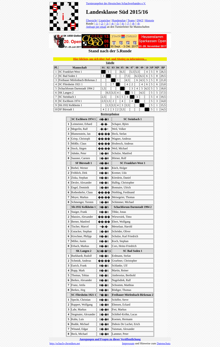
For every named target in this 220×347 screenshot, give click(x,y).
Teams (131, 20)
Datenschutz (163, 343)
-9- (138, 23)
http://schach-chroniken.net (65, 343)
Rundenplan (119, 20)
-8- (133, 23)
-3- (107, 23)
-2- (102, 23)
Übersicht (91, 20)
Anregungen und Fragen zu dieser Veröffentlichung (110, 339)
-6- (122, 23)
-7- (128, 23)
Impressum (128, 343)
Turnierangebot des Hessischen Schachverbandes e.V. (116, 3)
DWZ (140, 20)
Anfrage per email (96, 26)
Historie (149, 20)
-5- (117, 23)
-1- (96, 23)
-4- (112, 23)
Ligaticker (104, 20)
